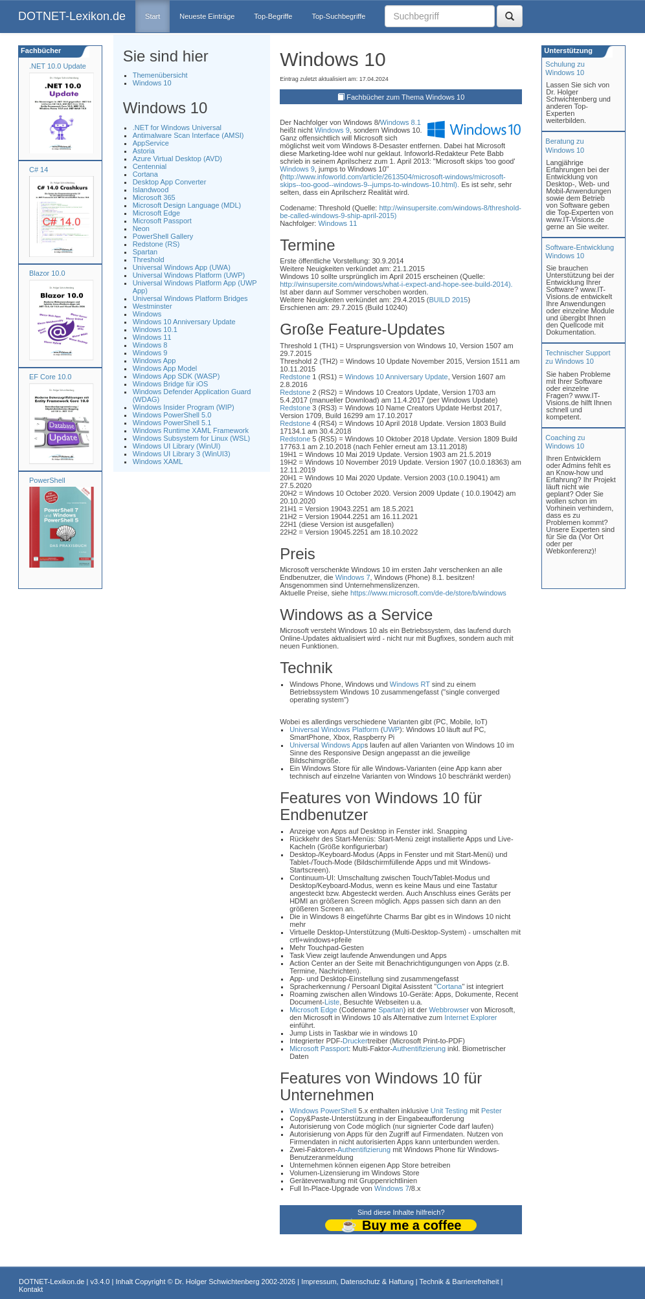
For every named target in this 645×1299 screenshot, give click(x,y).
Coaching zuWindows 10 (565, 442)
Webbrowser (449, 1010)
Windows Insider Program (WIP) (183, 407)
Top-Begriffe (273, 16)
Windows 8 (150, 345)
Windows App (154, 360)
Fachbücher (40, 50)
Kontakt (31, 1289)
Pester (491, 1111)
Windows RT (410, 684)
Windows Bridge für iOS (171, 384)
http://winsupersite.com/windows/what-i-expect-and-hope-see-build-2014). (396, 284)
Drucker (355, 1041)
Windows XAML (158, 461)
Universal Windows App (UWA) (182, 267)
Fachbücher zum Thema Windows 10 (405, 97)
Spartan (145, 252)
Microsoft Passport (162, 221)
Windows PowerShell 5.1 (172, 423)
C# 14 (38, 169)
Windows (147, 314)
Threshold (148, 259)
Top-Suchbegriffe (338, 16)
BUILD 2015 (448, 300)
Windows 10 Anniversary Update (184, 322)
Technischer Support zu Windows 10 (577, 357)
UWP (391, 729)
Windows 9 (150, 353)
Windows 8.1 (400, 122)
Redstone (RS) (156, 244)
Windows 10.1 (155, 329)
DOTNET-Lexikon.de (72, 16)
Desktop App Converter (170, 182)
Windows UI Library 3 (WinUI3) (182, 454)
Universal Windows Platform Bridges (190, 298)
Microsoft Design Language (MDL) (187, 205)
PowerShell (47, 480)
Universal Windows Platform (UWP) (189, 275)
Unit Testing (449, 1111)
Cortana (145, 174)
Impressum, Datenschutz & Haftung (357, 1281)
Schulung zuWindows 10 (565, 68)
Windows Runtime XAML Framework (191, 430)
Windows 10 (152, 83)
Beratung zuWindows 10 (564, 145)
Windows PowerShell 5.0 (172, 415)
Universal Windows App (327, 745)
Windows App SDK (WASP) (176, 376)
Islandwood (151, 190)
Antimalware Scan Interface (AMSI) (188, 135)
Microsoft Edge (156, 213)
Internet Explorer (470, 1017)
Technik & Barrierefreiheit (459, 1281)
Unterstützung (567, 50)
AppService (151, 143)
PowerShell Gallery (163, 236)
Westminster (152, 306)
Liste (331, 1002)
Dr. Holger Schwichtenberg (217, 1281)
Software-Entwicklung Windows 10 (579, 251)
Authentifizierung (419, 1048)
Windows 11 (152, 337)
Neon (141, 228)
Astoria (144, 151)
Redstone (295, 377)
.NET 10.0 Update (57, 66)
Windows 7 (352, 577)
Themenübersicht (160, 75)
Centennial (150, 166)
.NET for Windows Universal (177, 127)
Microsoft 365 (154, 197)
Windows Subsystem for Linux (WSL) (192, 438)
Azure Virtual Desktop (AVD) (177, 158)
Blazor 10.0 (47, 273)
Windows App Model (165, 368)
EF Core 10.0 (50, 377)
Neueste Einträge (206, 16)
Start (152, 16)
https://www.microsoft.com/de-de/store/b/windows (428, 593)
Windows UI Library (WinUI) (177, 446)
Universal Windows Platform (334, 729)
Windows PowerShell (322, 1111)
